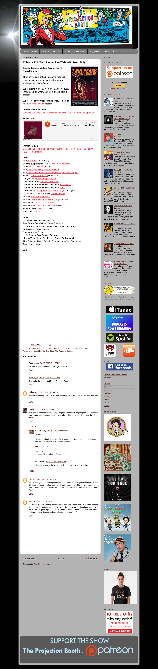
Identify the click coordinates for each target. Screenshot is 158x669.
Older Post (92, 558)
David (31, 409)
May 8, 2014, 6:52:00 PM (56, 462)
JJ (30, 501)
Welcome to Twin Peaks (42, 205)
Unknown (33, 392)
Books (67, 51)
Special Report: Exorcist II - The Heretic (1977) (124, 117)
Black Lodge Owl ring (46, 178)
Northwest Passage (49, 181)
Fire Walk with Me (35, 166)
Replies (35, 426)
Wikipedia (107, 402)
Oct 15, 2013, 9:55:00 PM (50, 363)
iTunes (106, 381)
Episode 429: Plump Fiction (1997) (122, 153)
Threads (107, 384)
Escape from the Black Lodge (50, 190)
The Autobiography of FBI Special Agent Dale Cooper (52, 172)
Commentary (80, 51)
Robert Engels (39, 351)
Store (106, 51)
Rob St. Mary (40, 431)
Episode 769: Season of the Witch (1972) (123, 263)
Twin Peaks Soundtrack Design (46, 199)
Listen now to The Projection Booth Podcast (119, 299)
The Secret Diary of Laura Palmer (43, 169)
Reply (31, 370)
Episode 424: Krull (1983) (124, 244)
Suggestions (94, 51)
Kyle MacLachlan (64, 348)
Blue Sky (107, 387)
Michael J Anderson (80, 348)
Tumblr (106, 399)
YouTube (107, 393)
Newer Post (29, 558)
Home (25, 51)
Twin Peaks (32, 160)
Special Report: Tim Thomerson (121, 135)
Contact (116, 51)
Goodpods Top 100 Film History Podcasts (119, 297)
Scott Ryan (33, 378)
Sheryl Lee (50, 351)
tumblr (39, 211)
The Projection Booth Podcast (115, 375)
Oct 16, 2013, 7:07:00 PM (48, 392)
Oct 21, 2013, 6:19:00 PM (46, 479)
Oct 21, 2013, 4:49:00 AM (44, 409)
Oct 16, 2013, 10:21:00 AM (49, 378)
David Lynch (42, 208)
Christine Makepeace (37, 348)
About (34, 51)
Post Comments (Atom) (43, 564)
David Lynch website (47, 202)
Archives (56, 51)
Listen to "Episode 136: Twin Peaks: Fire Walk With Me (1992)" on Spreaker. (59, 113)
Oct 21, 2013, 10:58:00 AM (57, 431)
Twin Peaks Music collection (57, 164)
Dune (62, 187)
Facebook (107, 377)
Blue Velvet (65, 184)
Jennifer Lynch (58, 193)
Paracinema (27, 351)
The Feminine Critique (33, 104)
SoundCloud (108, 396)
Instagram (108, 390)
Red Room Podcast (40, 196)
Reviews (45, 51)
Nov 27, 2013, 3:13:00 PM (42, 501)
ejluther (32, 479)
